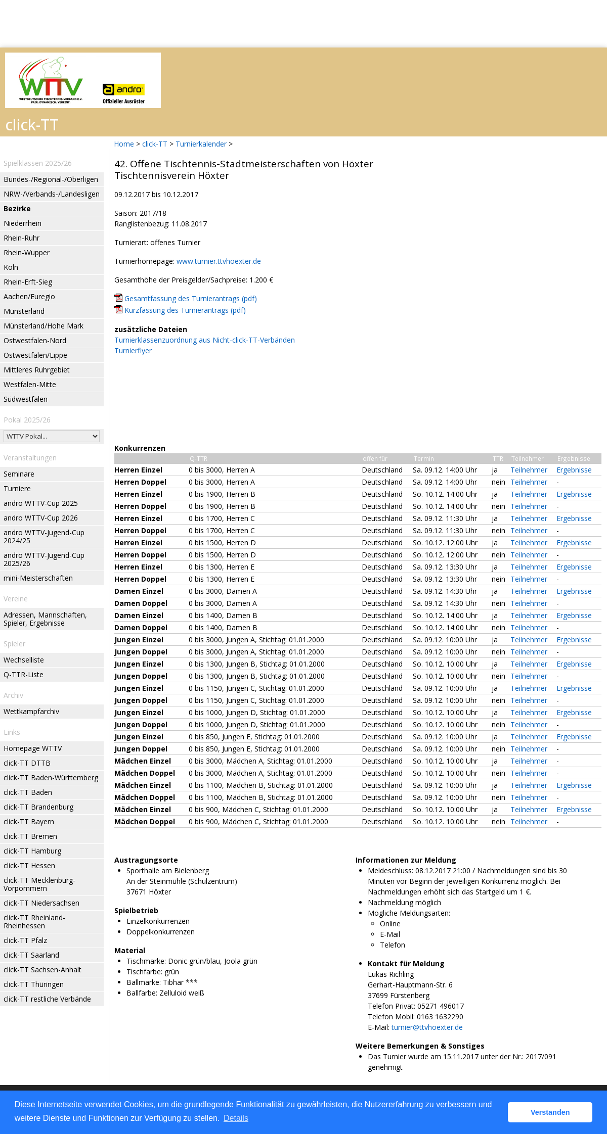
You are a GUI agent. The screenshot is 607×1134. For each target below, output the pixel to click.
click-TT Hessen (29, 865)
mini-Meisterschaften (38, 578)
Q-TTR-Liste (24, 674)
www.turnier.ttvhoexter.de (219, 261)
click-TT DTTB (27, 763)
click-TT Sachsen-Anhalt (42, 969)
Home (124, 144)
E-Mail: (378, 1027)
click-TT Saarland (31, 955)
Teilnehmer (528, 470)
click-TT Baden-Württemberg (51, 777)
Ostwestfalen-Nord (35, 340)
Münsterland (24, 311)
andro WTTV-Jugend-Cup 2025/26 (44, 559)
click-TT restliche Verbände (47, 999)
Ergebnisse (574, 470)
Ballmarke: (143, 982)
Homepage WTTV (33, 748)
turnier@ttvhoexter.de (427, 1027)
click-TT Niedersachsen (41, 903)
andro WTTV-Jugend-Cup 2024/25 (44, 536)
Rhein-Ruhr (21, 238)
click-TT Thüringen (34, 984)
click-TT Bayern (29, 821)
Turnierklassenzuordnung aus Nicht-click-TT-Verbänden (204, 340)
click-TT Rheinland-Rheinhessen (34, 921)
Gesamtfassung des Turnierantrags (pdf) (190, 298)
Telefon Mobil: (391, 1016)
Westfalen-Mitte (30, 384)
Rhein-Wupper (27, 252)
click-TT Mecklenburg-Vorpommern (39, 884)
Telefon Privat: (391, 1006)
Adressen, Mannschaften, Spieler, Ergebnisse (45, 619)
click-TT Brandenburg (38, 807)
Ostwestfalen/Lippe (35, 355)
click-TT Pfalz (25, 940)
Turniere (17, 488)
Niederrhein (22, 223)
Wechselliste (24, 660)
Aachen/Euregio (29, 296)
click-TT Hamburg (32, 851)
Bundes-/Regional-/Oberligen (51, 179)
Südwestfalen (26, 399)
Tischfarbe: (144, 971)
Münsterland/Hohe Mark (43, 325)
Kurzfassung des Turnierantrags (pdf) (185, 310)
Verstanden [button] (550, 1112)
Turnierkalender (201, 144)
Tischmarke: (146, 961)
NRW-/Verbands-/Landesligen (52, 194)
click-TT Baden (28, 792)
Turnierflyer (133, 350)
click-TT (154, 144)
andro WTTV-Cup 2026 (41, 518)
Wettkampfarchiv (31, 711)
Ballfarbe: (141, 993)
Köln (11, 267)
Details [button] (236, 1118)
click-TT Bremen (30, 836)
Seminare (19, 474)
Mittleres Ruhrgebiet (37, 369)
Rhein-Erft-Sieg (28, 282)
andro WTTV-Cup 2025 (41, 503)
